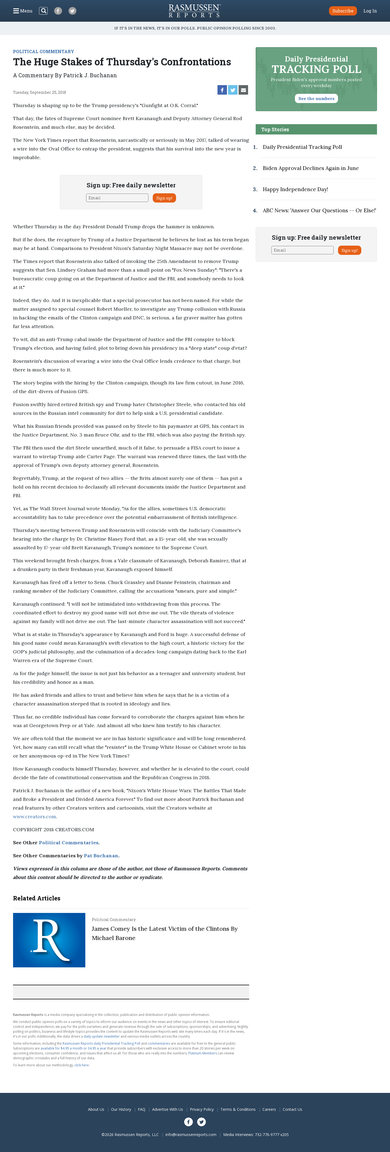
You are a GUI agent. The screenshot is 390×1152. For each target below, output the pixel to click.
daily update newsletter (102, 1036)
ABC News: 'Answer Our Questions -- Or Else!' (319, 210)
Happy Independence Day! (295, 189)
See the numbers (316, 98)
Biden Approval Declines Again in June (311, 168)
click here (81, 1065)
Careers (269, 1109)
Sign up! (164, 198)
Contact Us (292, 1109)
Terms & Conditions (238, 1109)
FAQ (141, 1109)
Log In (370, 11)
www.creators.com (34, 816)
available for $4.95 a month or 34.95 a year (73, 1048)
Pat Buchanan (101, 855)
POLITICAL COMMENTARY (43, 51)
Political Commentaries (68, 842)
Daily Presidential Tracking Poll (302, 147)
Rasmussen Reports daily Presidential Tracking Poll (101, 1043)
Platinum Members (202, 1053)
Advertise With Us (167, 1109)
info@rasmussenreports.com (190, 1134)
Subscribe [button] (343, 11)
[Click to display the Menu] (23, 10)
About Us (96, 1109)
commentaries (159, 1043)
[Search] (43, 11)
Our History (121, 1109)
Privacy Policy (202, 1109)
